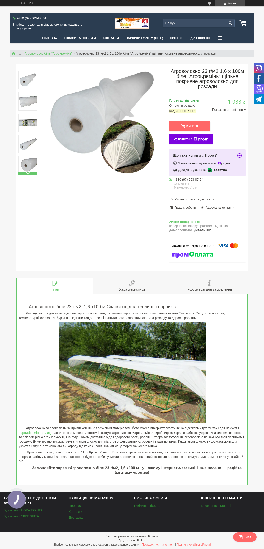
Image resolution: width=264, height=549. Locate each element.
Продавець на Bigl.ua (131, 540)
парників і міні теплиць (36, 433)
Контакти (111, 38)
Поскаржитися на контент (158, 544)
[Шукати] (230, 23)
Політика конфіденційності (194, 544)
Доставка (76, 517)
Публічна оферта (147, 505)
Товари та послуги (80, 38)
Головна (49, 38)
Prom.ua (153, 536)
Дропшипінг (200, 38)
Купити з (193, 139)
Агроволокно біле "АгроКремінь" (48, 53)
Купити (192, 126)
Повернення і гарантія (216, 505)
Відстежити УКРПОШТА (21, 516)
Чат (245, 537)
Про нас (176, 38)
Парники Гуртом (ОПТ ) (144, 38)
